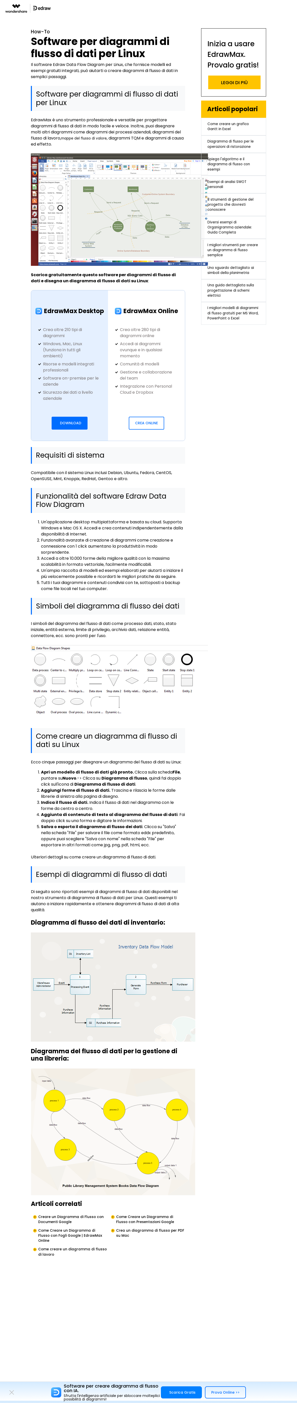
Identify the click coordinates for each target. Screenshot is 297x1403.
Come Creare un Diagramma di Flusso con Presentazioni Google (150, 1222)
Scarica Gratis (182, 1392)
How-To (42, 32)
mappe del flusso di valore (87, 139)
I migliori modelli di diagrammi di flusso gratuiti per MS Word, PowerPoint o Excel (228, 363)
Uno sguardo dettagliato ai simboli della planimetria (231, 306)
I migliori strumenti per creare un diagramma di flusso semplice (231, 280)
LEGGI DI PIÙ (234, 82)
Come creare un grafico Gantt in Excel (231, 128)
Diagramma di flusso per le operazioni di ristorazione (231, 152)
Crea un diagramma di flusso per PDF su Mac (151, 1238)
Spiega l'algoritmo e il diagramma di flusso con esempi (231, 179)
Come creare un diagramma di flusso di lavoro (71, 1260)
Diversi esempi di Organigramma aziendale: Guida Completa (233, 253)
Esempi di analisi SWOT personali (229, 202)
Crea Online (146, 424)
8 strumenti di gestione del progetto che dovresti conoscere (233, 226)
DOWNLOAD (70, 424)
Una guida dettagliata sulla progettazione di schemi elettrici (228, 333)
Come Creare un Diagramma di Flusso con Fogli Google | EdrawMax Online (71, 1241)
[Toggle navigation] (292, 8)
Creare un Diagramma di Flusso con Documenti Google (71, 1222)
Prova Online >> (225, 1392)
